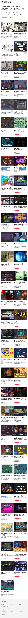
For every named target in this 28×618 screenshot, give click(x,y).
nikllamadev (16, 460)
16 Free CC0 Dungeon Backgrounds (19, 263)
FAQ (11, 604)
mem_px (16, 536)
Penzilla (15, 171)
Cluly (15, 574)
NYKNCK (2, 149)
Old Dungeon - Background (17, 149)
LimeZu (2, 324)
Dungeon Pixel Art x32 (19, 321)
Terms (11, 611)
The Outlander (3, 228)
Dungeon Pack (4, 206)
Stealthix (16, 95)
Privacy (20, 611)
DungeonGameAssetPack (6, 475)
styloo (2, 363)
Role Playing (4, 17)
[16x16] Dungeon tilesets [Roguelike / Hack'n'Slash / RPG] (7, 322)
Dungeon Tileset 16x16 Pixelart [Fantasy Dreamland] (19, 438)
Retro (21, 14)
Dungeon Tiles (4, 243)
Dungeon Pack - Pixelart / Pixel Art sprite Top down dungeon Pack (7, 400)
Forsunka (16, 401)
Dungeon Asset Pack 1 (19, 417)
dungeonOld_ (17, 111)
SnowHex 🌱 (16, 247)
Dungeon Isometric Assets (7, 495)
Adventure (15, 12)
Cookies (3, 614)
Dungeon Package (5, 148)
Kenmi (2, 595)
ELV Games (16, 76)
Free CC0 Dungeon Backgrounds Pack (18, 302)
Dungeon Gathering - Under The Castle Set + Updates (20, 244)
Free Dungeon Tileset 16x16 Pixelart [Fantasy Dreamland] (20, 188)
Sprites (11, 17)
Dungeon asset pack (5, 167)
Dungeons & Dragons (7, 14)
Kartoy (15, 209)
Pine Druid (3, 344)
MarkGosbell (3, 37)
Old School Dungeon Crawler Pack (5, 263)
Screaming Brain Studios (5, 266)
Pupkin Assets (17, 363)
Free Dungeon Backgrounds (4, 225)
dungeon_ (3, 72)
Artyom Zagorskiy (4, 209)
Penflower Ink (3, 537)
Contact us (4, 606)
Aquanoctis (16, 479)
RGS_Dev (3, 518)
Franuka (2, 171)
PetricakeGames (17, 286)
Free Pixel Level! (4, 379)
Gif (1, 190)
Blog (20, 604)
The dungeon (4, 91)
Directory (3, 611)
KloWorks (16, 227)
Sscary (2, 94)
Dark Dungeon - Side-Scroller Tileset (19, 515)
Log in (24, 1)
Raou (15, 517)
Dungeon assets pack (19, 53)
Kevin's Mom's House (5, 74)
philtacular (3, 498)
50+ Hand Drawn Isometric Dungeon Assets (7, 53)
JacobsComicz (17, 382)
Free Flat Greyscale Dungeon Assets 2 (5, 34)
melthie (2, 556)
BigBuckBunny (17, 54)
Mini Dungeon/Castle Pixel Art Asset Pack (20, 457)
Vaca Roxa (3, 439)
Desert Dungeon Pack (19, 224)
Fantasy (16, 14)
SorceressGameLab (4, 479)
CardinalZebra (3, 246)
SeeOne (15, 152)
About (3, 604)
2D (9, 12)
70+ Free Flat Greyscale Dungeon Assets (12, 7)
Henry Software (4, 381)
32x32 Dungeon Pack (6, 111)
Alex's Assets (3, 113)
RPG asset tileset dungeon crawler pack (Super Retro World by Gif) (7, 188)
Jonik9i (2, 131)
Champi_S (16, 324)
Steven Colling (17, 132)
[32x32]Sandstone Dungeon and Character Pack (20, 207)
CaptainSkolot (3, 402)
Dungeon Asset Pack (5, 456)
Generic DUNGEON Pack (6, 437)
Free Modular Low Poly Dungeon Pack (6, 515)
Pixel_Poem (3, 286)
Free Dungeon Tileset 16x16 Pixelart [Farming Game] (20, 73)
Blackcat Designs (17, 420)
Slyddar (2, 576)
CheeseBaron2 (3, 304)
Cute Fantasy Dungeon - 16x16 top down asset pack (6, 593)
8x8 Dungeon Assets (19, 572)
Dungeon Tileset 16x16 (19, 533)
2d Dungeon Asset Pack (6, 359)
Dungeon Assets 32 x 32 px (20, 91)
